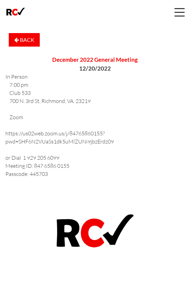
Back (24, 39)
